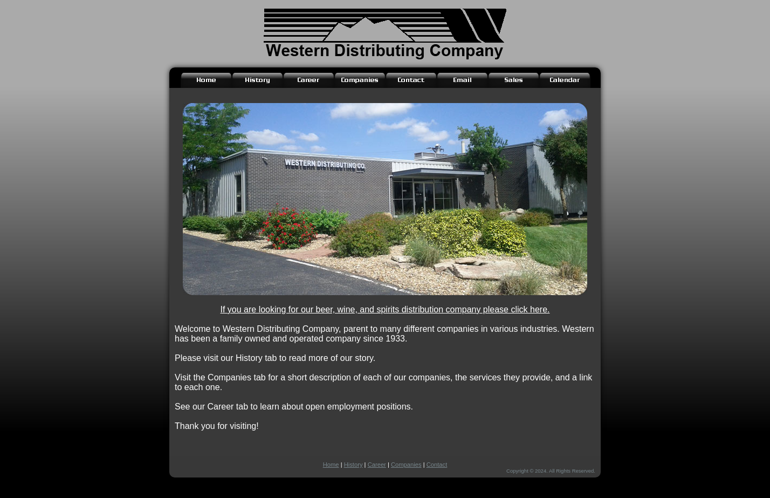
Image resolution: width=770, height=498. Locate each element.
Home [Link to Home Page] (331, 464)
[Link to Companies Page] (360, 80)
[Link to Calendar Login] (564, 80)
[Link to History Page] (257, 80)
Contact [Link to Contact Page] (437, 464)
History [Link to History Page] (353, 464)
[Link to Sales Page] (513, 80)
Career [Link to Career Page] (377, 464)
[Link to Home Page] (206, 80)
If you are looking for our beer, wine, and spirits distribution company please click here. (385, 309)
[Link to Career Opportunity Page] (308, 80)
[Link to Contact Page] (411, 80)
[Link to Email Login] (462, 80)
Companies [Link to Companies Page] (406, 464)
